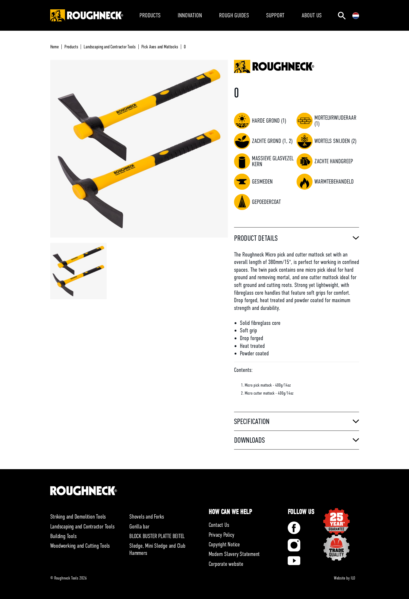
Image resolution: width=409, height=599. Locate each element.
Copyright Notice (224, 544)
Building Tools (63, 536)
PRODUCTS (150, 15)
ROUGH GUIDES (234, 15)
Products (71, 46)
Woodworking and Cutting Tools (80, 545)
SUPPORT (275, 15)
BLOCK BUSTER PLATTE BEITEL (157, 536)
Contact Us (219, 525)
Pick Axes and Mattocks (159, 46)
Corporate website (226, 564)
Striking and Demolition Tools (78, 516)
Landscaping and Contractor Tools (109, 46)
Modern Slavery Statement (234, 554)
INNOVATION (190, 15)
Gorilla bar (139, 526)
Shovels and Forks (146, 516)
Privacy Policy (221, 534)
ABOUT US (312, 15)
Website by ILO (344, 578)
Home (54, 46)
